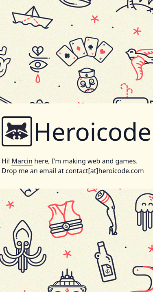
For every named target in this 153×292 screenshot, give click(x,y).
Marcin (21, 161)
